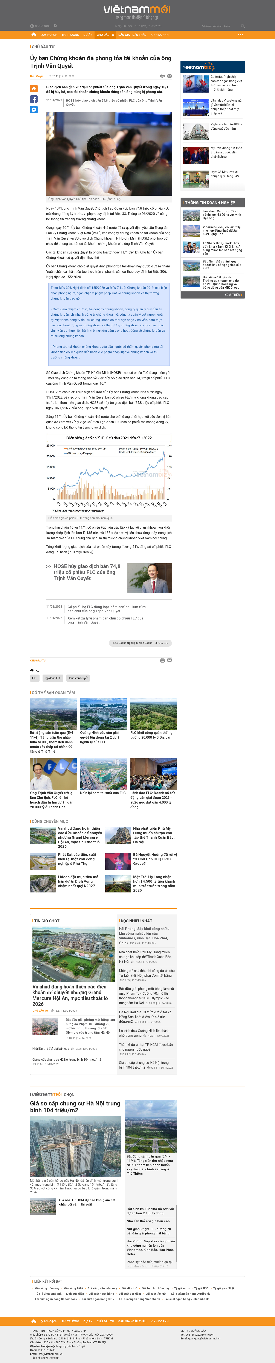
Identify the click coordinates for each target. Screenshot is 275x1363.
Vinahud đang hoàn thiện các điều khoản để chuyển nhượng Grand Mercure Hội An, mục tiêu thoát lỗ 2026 (80, 837)
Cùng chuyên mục (50, 821)
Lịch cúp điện (75, 1293)
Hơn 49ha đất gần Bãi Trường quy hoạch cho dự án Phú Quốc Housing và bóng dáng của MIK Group (221, 282)
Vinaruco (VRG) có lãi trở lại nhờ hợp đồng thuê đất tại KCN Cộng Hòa (222, 230)
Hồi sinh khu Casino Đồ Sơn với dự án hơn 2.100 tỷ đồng (150, 1211)
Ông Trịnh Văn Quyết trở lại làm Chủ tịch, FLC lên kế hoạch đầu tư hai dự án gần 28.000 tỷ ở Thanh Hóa (51, 800)
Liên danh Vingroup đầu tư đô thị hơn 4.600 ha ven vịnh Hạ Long (222, 215)
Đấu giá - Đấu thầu (132, 34)
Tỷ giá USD (201, 1288)
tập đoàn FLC (53, 678)
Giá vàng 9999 (73, 1288)
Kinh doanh (159, 34)
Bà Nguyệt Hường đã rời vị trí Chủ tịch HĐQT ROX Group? (155, 859)
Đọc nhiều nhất (136, 921)
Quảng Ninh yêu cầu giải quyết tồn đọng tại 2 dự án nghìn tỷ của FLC (100, 737)
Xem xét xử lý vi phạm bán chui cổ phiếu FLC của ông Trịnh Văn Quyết (106, 620)
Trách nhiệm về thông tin (44, 1357)
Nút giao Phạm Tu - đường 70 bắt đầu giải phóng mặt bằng (149, 1231)
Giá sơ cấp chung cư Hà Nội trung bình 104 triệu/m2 (66, 1059)
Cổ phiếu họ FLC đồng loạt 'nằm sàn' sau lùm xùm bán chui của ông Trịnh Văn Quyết (107, 609)
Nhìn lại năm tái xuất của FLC (103, 793)
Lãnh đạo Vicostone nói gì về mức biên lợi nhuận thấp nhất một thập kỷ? (226, 107)
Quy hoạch (49, 34)
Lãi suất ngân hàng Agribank (190, 1293)
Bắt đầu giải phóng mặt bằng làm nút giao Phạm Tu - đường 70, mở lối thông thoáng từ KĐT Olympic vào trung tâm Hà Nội (90, 1026)
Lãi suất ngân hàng (101, 1293)
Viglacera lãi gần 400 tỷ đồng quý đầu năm (226, 126)
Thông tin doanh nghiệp (210, 202)
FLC (34, 678)
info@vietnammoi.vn (50, 1354)
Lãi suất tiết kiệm (130, 1293)
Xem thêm (234, 295)
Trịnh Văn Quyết (78, 678)
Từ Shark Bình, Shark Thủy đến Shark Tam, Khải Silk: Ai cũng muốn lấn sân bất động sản (222, 248)
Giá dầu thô (129, 1288)
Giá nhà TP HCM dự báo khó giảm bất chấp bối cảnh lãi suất (87, 1202)
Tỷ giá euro (181, 1288)
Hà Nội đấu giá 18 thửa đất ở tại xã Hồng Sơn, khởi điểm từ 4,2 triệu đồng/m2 (145, 1017)
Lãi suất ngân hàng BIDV (98, 1299)
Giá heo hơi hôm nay (156, 1288)
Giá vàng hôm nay (47, 1288)
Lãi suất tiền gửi (156, 1293)
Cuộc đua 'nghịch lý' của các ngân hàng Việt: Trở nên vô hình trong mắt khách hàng (227, 83)
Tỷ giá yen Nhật (223, 1288)
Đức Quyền (37, 76)
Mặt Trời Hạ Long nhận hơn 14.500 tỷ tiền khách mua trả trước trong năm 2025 (154, 883)
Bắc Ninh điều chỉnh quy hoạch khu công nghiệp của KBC (222, 265)
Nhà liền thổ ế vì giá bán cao (50, 1048)
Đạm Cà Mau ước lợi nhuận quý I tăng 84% (225, 174)
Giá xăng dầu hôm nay (102, 1288)
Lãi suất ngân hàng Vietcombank (187, 1299)
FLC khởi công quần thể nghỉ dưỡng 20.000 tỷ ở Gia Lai (152, 735)
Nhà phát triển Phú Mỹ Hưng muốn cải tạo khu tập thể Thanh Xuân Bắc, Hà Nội (153, 835)
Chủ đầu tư (105, 34)
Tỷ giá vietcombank (48, 1293)
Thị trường (70, 34)
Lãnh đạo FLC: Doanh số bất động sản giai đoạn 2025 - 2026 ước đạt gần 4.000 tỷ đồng (152, 800)
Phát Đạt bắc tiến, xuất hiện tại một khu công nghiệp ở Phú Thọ (77, 859)
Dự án (88, 34)
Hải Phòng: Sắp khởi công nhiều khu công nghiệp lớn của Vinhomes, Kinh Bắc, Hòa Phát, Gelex (151, 1247)
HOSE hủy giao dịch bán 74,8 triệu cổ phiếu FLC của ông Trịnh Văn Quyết (114, 102)
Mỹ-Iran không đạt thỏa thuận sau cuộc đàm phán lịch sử (226, 152)
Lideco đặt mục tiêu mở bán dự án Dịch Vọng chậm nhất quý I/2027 (78, 881)
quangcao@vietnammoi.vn (204, 1338)
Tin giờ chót (47, 921)
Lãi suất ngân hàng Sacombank (56, 1299)
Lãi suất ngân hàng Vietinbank (139, 1299)
